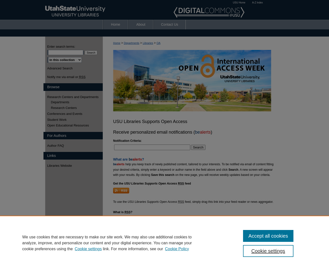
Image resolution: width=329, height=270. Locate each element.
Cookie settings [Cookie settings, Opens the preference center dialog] (268, 251)
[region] (164, 243)
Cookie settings (88, 249)
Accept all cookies (268, 236)
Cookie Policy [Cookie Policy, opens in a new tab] (177, 249)
